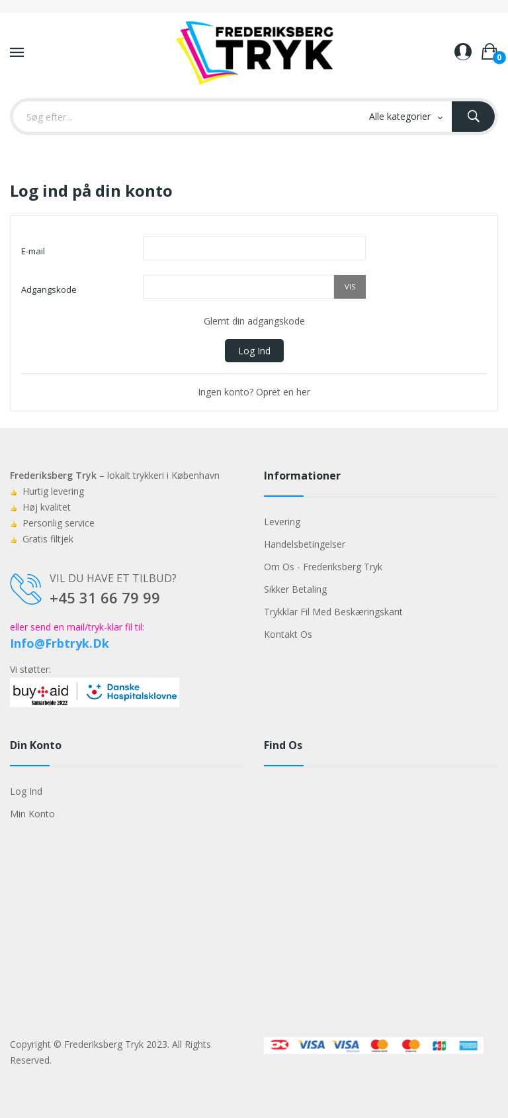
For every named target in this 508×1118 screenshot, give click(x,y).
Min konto (32, 813)
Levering (282, 521)
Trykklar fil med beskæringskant (333, 611)
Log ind (254, 350)
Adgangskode (49, 289)
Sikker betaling (295, 589)
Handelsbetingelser (304, 544)
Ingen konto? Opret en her (254, 391)
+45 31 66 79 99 (105, 597)
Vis (350, 286)
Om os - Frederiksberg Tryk (323, 566)
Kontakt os (288, 634)
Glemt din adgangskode (254, 321)
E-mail (33, 251)
